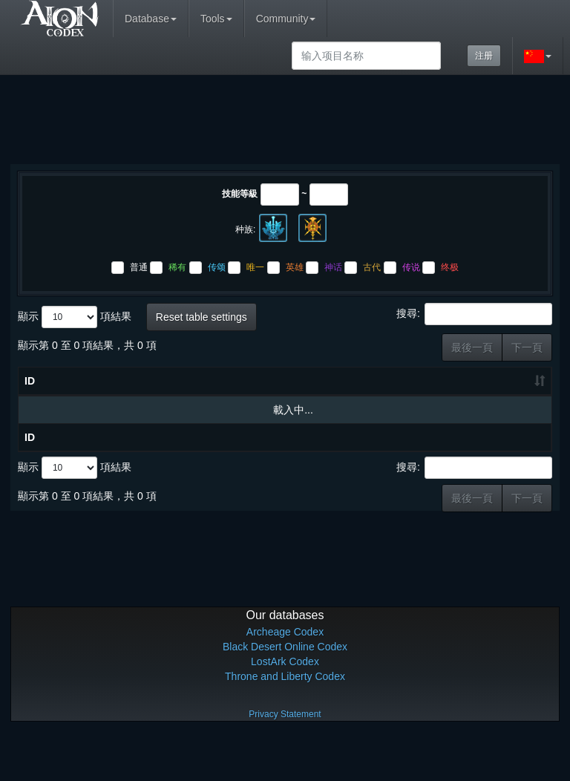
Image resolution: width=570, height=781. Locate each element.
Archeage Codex (285, 676)
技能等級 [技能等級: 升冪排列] (256, 403)
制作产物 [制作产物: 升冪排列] (463, 403)
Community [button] (286, 18)
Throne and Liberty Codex (285, 721)
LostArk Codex (285, 706)
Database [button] (151, 18)
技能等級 (240, 194)
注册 (484, 55)
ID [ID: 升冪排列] (29, 410)
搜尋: (474, 314)
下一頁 (527, 347)
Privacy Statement (285, 759)
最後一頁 (472, 347)
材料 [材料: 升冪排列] (360, 410)
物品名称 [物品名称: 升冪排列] (120, 410)
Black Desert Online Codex (285, 691)
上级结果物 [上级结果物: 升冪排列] (516, 395)
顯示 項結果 (74, 317)
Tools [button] (216, 18)
